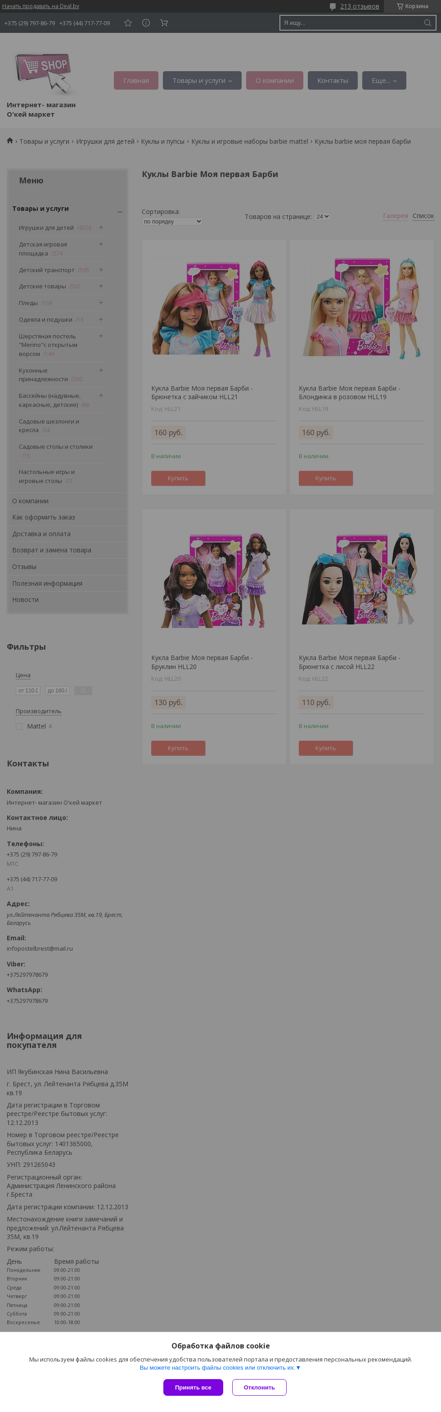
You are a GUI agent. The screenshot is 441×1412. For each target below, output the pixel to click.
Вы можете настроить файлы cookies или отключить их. (217, 1367)
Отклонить (259, 1387)
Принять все (193, 1387)
